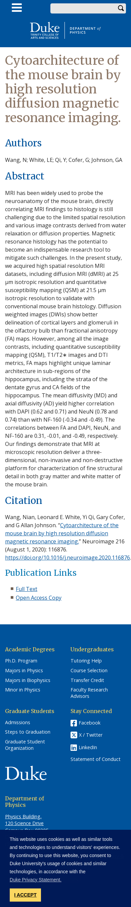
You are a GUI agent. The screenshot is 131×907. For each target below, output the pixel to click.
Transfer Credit (87, 680)
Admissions (17, 722)
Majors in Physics (24, 671)
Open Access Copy (38, 597)
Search (121, 8)
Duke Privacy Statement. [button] (35, 879)
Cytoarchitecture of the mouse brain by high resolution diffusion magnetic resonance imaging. (62, 533)
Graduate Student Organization (25, 745)
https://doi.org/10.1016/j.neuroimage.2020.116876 (67, 557)
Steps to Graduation (27, 732)
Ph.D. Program (21, 661)
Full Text (26, 589)
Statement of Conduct (96, 759)
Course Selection (89, 671)
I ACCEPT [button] (25, 895)
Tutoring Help (86, 661)
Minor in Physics (22, 690)
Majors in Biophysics (27, 680)
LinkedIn (88, 747)
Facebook (89, 722)
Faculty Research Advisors (89, 693)
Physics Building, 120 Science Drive (24, 819)
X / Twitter (90, 735)
